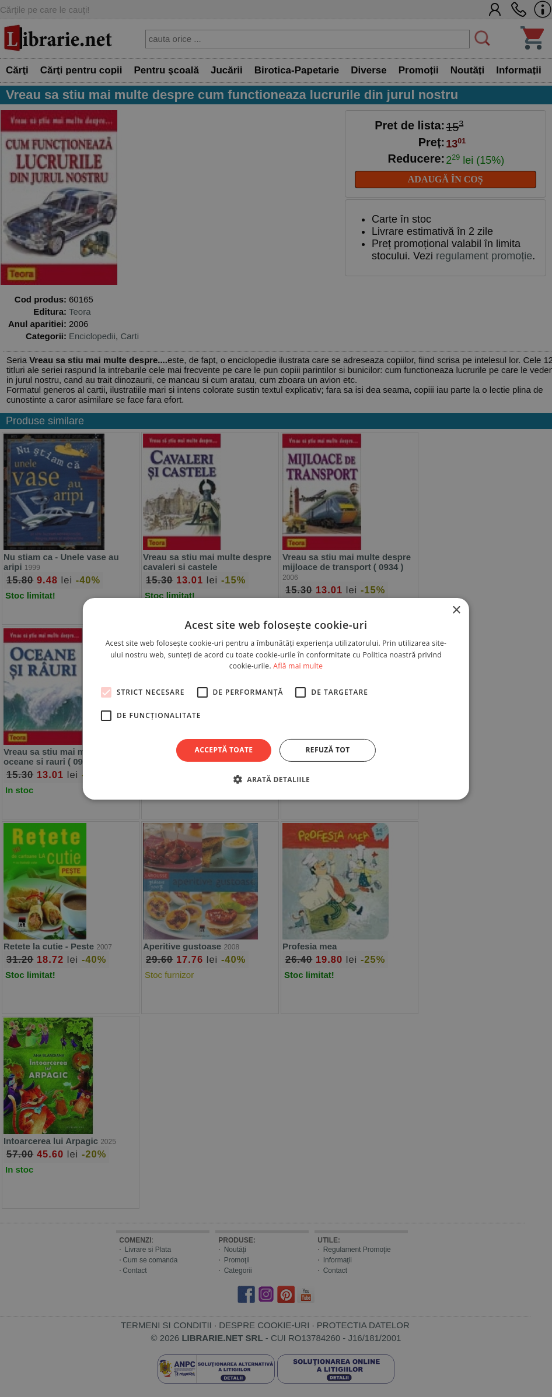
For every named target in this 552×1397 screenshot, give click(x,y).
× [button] (456, 610)
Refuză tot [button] (327, 750)
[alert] (276, 698)
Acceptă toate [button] (224, 750)
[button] (276, 779)
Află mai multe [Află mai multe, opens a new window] (298, 666)
